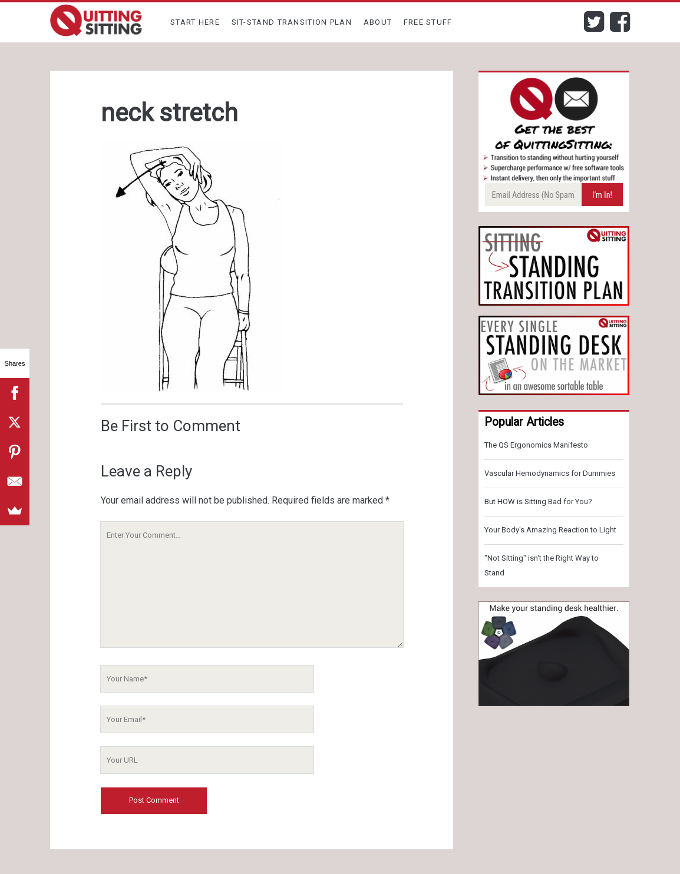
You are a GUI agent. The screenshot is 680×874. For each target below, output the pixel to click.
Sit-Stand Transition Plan (292, 22)
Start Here (195, 22)
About (378, 22)
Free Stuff (428, 22)
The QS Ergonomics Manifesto (536, 445)
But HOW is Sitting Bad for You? (538, 501)
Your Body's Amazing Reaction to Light (550, 529)
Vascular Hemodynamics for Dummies (549, 473)
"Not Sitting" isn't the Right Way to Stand (541, 565)
